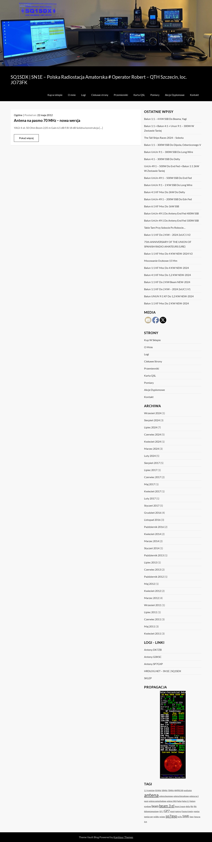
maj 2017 (149, 484)
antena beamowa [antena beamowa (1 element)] (166, 796)
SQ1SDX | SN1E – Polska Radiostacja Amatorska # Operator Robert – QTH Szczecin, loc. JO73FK (99, 79)
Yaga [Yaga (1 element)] (191, 817)
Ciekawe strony (99, 94)
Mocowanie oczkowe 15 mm (160, 260)
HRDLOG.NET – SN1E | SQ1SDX (162, 671)
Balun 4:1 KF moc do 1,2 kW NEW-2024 (167, 274)
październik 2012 (154, 576)
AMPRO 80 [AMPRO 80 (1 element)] (178, 790)
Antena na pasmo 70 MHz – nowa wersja (47, 120)
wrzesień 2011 (152, 605)
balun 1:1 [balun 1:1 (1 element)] (185, 801)
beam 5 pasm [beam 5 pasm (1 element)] (180, 806)
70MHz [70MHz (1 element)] (171, 790)
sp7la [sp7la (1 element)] (180, 817)
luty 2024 (150, 455)
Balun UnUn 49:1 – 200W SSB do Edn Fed (168, 199)
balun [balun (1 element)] (179, 801)
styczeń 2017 (151, 505)
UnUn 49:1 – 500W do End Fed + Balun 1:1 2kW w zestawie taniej (171, 168)
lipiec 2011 (150, 612)
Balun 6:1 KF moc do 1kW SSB (161, 206)
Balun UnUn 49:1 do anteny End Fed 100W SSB (171, 220)
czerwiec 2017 (152, 477)
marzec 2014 (151, 541)
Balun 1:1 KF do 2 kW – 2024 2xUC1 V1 (167, 289)
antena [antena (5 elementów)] (151, 795)
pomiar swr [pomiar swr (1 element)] (148, 817)
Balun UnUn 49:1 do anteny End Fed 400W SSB (171, 213)
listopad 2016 (152, 519)
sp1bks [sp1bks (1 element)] (156, 817)
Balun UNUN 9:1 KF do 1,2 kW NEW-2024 (169, 296)
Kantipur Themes (123, 837)
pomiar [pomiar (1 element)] (197, 811)
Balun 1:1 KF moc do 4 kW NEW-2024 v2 (168, 253)
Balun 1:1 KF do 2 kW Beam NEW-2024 (167, 282)
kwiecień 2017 (152, 491)
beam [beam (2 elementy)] (155, 806)
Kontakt (194, 94)
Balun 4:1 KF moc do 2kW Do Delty (164, 192)
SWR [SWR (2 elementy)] (185, 816)
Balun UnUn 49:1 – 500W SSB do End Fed (168, 177)
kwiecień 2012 (152, 590)
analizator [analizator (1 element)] (188, 790)
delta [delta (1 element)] (188, 806)
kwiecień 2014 (152, 533)
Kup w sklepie (55, 94)
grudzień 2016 (152, 512)
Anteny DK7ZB (153, 649)
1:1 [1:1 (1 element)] (145, 790)
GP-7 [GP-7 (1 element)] (161, 811)
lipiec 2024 (150, 427)
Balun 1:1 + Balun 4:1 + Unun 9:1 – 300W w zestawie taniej (169, 128)
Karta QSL (139, 94)
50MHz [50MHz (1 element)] (164, 790)
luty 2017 (150, 498)
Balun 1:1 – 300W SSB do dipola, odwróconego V (172, 144)
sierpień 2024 (152, 420)
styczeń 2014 (151, 548)
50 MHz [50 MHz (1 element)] (158, 790)
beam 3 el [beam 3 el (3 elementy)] (166, 805)
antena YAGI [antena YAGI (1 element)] (172, 801)
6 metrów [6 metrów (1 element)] (151, 790)
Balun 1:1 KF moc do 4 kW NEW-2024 (166, 267)
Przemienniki (121, 94)
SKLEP (148, 678)
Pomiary (154, 94)
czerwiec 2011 (152, 619)
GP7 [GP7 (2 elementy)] (167, 811)
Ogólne (18, 115)
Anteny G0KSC (152, 656)
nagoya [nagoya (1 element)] (178, 811)
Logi (83, 94)
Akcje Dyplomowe (175, 94)
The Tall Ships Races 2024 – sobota (164, 137)
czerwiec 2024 (152, 434)
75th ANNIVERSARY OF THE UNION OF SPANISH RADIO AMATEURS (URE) (167, 244)
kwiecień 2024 (152, 441)
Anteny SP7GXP (153, 663)
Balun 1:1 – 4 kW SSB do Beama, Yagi (165, 118)
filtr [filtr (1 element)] (191, 806)
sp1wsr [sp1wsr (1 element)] (162, 817)
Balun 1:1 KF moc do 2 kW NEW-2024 (166, 303)
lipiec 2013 (150, 562)
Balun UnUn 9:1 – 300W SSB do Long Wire (168, 151)
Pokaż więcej (26, 138)
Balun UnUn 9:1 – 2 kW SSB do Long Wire (168, 184)
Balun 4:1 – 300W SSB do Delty (162, 159)
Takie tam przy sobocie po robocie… (165, 227)
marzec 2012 (151, 597)
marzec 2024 (151, 448)
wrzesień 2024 (152, 413)
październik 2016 (154, 526)
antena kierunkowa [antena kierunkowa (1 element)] (181, 796)
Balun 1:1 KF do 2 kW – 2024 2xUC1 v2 (167, 234)
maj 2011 (149, 626)
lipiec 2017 (150, 470)
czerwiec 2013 (152, 569)
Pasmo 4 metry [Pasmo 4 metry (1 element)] (187, 811)
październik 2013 (154, 555)
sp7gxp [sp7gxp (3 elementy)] (171, 816)
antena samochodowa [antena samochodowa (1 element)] (157, 801)
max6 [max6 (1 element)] (172, 811)
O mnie (72, 94)
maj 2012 (149, 583)
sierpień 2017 (152, 462)
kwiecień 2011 (152, 633)
